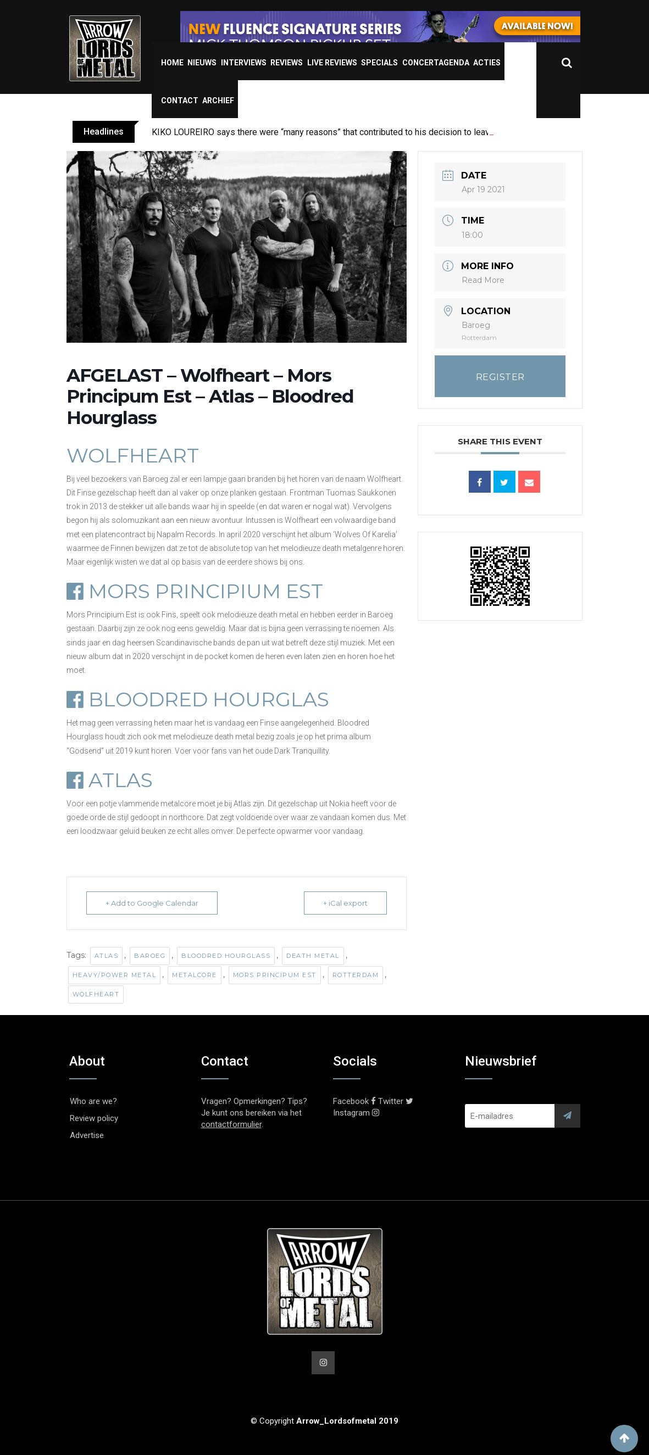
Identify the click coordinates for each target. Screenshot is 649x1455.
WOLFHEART (132, 455)
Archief (218, 100)
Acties (487, 62)
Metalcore (194, 975)
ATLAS (109, 780)
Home (172, 62)
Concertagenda (435, 62)
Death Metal (313, 956)
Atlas (107, 956)
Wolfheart (96, 994)
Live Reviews (332, 62)
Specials (379, 62)
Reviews (286, 62)
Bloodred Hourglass (225, 956)
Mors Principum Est (275, 975)
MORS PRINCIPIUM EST (194, 591)
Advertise (87, 1135)
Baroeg (149, 956)
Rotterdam (355, 975)
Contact (179, 100)
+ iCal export (345, 903)
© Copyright (324, 1421)
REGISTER (500, 377)
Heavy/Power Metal (115, 975)
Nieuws (202, 62)
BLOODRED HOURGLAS (197, 699)
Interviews (244, 62)
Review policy (94, 1118)
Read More (483, 280)
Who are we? (93, 1101)
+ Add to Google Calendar (152, 903)
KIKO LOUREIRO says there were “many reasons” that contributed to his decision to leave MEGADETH (347, 132)
